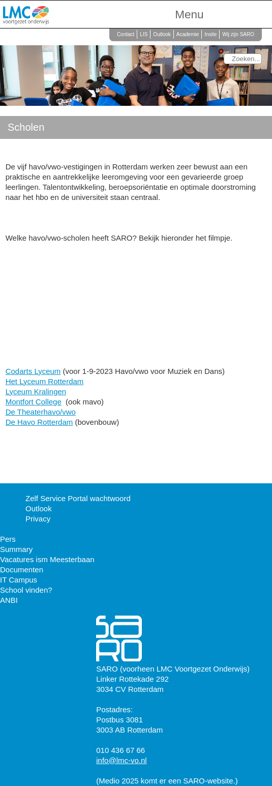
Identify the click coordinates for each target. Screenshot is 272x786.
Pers (8, 539)
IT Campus (18, 579)
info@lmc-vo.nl (121, 760)
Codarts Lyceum (33, 371)
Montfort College (34, 401)
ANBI (9, 600)
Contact (125, 34)
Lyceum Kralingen (36, 391)
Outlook (161, 34)
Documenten (21, 569)
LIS (143, 34)
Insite (210, 34)
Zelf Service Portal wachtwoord (78, 498)
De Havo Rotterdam (39, 422)
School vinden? (26, 590)
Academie (187, 34)
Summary (16, 549)
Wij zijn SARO (238, 34)
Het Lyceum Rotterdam (45, 381)
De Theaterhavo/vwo (41, 411)
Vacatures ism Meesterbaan (47, 559)
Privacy (37, 518)
